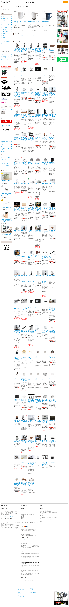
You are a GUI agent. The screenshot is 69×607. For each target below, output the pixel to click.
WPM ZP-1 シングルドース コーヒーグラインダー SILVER (52, 115)
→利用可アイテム (3, 521)
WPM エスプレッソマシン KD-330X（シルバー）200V (31, 163)
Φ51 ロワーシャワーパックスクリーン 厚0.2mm (45, 356)
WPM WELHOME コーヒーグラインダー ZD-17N (45, 441)
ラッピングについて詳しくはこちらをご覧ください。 (8, 516)
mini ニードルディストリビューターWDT (17, 378)
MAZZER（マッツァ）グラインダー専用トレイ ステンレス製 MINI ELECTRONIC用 (31, 484)
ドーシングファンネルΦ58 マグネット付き (45, 378)
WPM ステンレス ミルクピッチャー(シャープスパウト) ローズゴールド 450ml (6, 220)
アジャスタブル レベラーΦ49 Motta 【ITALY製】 (45, 304)
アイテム (65, 2)
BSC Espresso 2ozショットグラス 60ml (38, 461)
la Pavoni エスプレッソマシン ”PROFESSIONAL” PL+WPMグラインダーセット (31, 401)
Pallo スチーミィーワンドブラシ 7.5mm (52, 138)
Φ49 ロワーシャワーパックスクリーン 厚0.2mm (38, 378)
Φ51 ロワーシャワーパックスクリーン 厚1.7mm (38, 356)
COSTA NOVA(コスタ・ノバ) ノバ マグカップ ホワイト (20, 22)
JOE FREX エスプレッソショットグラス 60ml (45, 331)
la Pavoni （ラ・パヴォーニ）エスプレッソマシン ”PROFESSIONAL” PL (6, 234)
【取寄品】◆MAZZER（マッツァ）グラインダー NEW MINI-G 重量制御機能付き (38, 50)
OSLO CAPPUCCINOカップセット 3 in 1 (31, 421)
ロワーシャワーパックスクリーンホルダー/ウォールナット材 (52, 356)
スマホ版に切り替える (33, 592)
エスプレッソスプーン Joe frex (6, 207)
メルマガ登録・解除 (21, 596)
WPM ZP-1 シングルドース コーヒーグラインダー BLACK (45, 115)
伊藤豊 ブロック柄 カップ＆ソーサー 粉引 (17, 231)
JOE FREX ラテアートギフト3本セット (45, 49)
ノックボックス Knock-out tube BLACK (31, 231)
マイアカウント (32, 588)
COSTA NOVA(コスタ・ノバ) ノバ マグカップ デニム (48, 22)
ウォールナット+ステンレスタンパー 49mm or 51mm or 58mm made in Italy (17, 209)
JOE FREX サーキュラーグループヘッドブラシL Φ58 (45, 138)
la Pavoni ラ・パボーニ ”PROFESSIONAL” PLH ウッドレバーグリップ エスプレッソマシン (24, 422)
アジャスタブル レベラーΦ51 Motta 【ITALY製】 (52, 441)
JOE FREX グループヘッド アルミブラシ (38, 138)
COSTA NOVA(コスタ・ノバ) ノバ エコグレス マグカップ (34, 22)
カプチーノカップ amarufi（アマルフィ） (38, 184)
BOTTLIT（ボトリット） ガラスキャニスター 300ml (38, 421)
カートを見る (31, 589)
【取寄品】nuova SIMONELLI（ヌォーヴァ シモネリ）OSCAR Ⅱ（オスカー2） (45, 94)
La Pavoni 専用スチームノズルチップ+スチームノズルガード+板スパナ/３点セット (24, 164)
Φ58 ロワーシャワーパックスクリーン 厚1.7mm (38, 163)
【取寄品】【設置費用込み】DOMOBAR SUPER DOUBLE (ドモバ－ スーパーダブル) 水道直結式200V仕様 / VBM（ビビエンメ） (52, 307)
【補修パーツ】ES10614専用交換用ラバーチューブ (24, 331)
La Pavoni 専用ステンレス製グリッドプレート (45, 208)
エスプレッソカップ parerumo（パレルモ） (31, 184)
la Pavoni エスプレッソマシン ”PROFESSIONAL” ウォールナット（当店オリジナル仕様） (17, 50)
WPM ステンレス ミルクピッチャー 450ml (31, 256)
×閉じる (56, 591)
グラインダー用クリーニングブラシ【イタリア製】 (24, 461)
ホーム (19, 588)
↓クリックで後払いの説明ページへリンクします (27, 539)
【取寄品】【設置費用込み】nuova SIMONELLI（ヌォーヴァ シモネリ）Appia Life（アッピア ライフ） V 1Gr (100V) (24, 140)
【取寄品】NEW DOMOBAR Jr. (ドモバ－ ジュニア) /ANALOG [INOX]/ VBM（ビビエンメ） (31, 462)
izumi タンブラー (23, 230)
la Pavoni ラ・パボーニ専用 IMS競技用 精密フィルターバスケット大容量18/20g (45, 74)
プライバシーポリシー (21, 595)
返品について (20, 592)
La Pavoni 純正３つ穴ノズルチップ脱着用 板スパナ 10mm (17, 139)
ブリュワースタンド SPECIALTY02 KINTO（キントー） (45, 231)
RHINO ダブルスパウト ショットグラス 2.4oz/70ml (38, 72)
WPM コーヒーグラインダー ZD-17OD (31, 49)
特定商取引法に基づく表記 (22, 593)
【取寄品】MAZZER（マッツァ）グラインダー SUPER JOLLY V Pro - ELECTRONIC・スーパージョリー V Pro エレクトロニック (45, 279)
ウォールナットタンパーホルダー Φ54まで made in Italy (52, 231)
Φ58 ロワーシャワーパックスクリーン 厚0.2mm (31, 378)
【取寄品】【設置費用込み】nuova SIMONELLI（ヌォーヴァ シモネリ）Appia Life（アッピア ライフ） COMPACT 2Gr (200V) (31, 140)
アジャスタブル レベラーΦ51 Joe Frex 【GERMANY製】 (52, 461)
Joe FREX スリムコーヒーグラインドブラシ (52, 256)
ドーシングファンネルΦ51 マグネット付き (45, 400)
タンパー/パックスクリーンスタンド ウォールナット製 (52, 49)
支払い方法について (21, 589)
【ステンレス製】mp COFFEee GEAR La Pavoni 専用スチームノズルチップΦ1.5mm (6, 194)
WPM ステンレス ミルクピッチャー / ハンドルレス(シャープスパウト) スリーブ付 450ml (17, 357)
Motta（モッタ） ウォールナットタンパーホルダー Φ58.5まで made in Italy (31, 442)
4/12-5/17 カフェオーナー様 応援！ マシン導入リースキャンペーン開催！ (24, 35)
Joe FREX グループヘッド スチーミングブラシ (17, 163)
